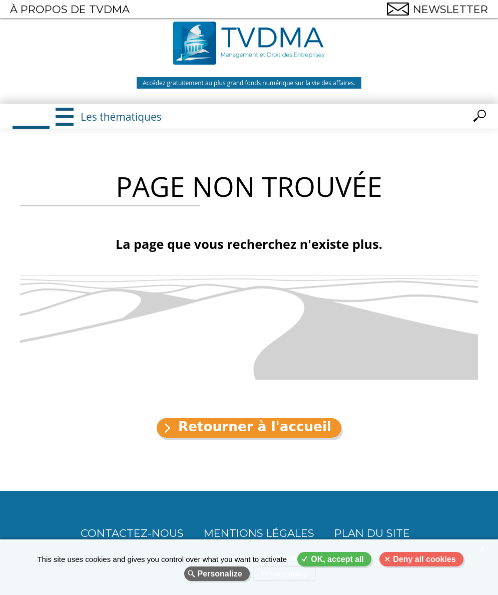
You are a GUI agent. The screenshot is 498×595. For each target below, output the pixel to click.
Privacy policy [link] (285, 573)
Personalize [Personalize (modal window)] (220, 573)
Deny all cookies (424, 559)
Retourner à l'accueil (254, 426)
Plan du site (372, 533)
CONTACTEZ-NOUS (132, 533)
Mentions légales (259, 533)
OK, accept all (337, 559)
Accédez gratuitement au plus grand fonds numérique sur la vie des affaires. (249, 83)
